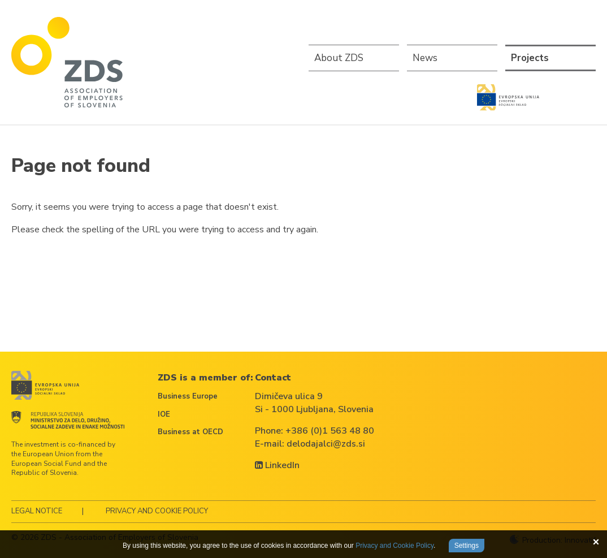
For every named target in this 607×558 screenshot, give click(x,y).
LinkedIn (277, 465)
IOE (164, 414)
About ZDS (338, 57)
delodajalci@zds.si (326, 444)
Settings (466, 546)
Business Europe (188, 396)
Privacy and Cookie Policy (157, 511)
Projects (530, 57)
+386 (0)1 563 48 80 (329, 431)
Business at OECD (190, 432)
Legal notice (36, 511)
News (425, 57)
